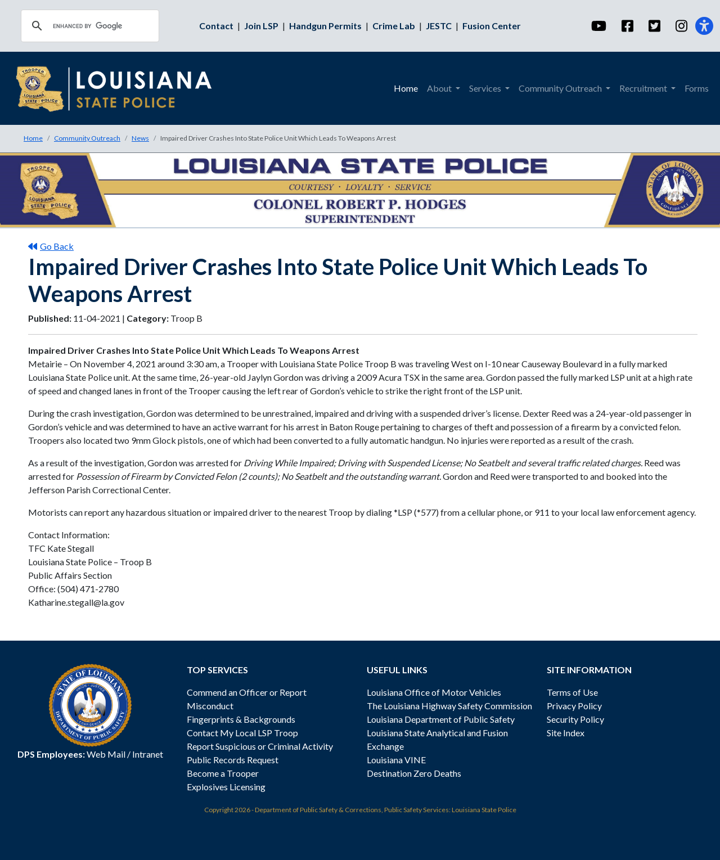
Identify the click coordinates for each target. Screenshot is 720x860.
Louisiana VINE (396, 759)
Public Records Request (232, 759)
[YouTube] (598, 26)
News (140, 138)
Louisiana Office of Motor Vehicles (434, 692)
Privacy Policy (574, 705)
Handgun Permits (325, 25)
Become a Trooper (223, 773)
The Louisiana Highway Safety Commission (449, 705)
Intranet (147, 754)
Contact (216, 25)
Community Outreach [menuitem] (561, 88)
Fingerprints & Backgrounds (241, 719)
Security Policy (575, 719)
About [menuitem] (440, 88)
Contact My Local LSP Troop (242, 732)
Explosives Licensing (226, 786)
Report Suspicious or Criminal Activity (260, 746)
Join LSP (261, 25)
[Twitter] (654, 26)
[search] (88, 26)
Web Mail (106, 754)
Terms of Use (572, 692)
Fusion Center (491, 25)
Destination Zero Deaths (414, 773)
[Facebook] (627, 26)
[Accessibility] (704, 26)
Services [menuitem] (486, 88)
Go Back (51, 246)
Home (33, 138)
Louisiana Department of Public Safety (441, 719)
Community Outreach (87, 138)
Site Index (565, 732)
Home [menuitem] (406, 88)
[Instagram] (681, 26)
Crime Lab (393, 25)
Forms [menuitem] (697, 88)
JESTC (439, 25)
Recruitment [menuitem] (644, 88)
